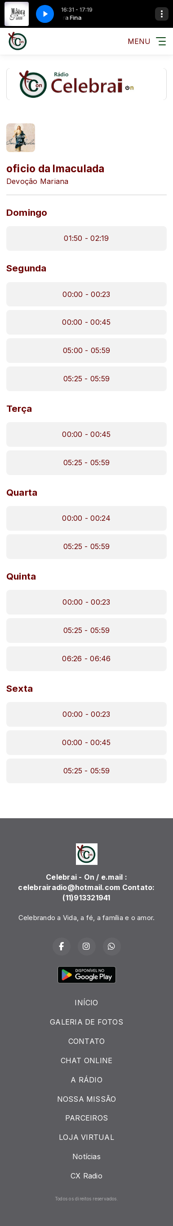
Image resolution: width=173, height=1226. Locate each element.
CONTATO (86, 1041)
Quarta (21, 492)
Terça (19, 408)
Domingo (27, 212)
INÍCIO (86, 1002)
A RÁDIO (86, 1079)
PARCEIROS (86, 1117)
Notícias (86, 1156)
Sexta (19, 688)
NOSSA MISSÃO (86, 1099)
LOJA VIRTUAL (86, 1137)
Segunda (26, 268)
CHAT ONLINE (87, 1060)
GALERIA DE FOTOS (86, 1021)
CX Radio (86, 1175)
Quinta (21, 576)
